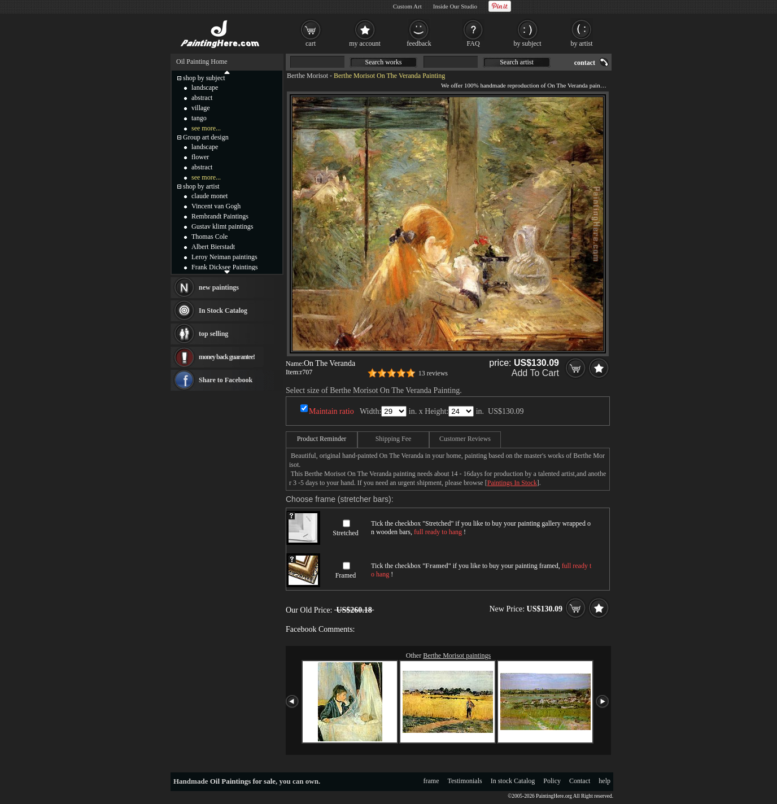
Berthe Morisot (307, 76)
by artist (582, 43)
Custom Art (407, 6)
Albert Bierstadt (213, 247)
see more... (206, 128)
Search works (383, 62)
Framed (345, 575)
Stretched (345, 533)
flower (200, 157)
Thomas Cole (209, 237)
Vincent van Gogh (216, 206)
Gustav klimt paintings (222, 226)
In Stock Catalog (223, 310)
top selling (213, 334)
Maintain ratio (331, 411)
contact (584, 63)
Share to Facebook (225, 380)
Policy (552, 781)
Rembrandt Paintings (219, 216)
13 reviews (433, 373)
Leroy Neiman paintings (224, 257)
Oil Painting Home (202, 61)
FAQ (472, 43)
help (604, 781)
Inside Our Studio (455, 6)
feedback (419, 43)
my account (365, 43)
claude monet (209, 196)
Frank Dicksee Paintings (224, 267)
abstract (201, 98)
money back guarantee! (227, 357)
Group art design (206, 137)
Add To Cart (535, 373)
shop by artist (201, 186)
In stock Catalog (513, 781)
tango (199, 118)
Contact (579, 781)
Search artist (517, 62)
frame (431, 781)
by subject (528, 43)
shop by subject (204, 78)
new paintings (219, 287)
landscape (204, 87)
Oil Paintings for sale (243, 781)
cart (310, 43)
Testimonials (465, 781)
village (200, 108)
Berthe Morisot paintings (457, 655)
